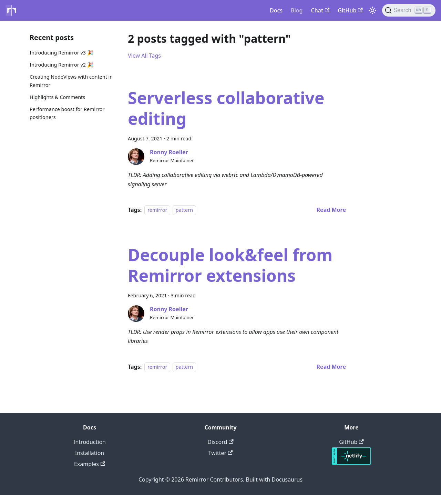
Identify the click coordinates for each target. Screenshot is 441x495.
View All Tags (144, 55)
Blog (296, 10)
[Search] (408, 10)
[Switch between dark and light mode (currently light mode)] (372, 10)
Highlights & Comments (57, 97)
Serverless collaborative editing (226, 108)
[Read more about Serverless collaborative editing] (331, 210)
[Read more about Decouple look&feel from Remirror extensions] (331, 366)
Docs (276, 10)
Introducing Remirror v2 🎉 (61, 64)
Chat (320, 10)
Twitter (220, 453)
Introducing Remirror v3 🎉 (61, 52)
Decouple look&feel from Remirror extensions (230, 265)
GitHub (350, 10)
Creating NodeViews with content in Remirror (71, 80)
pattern (184, 210)
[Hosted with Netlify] (351, 462)
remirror (157, 210)
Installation (89, 453)
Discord (220, 442)
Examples (89, 464)
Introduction (89, 442)
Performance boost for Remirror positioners (67, 113)
